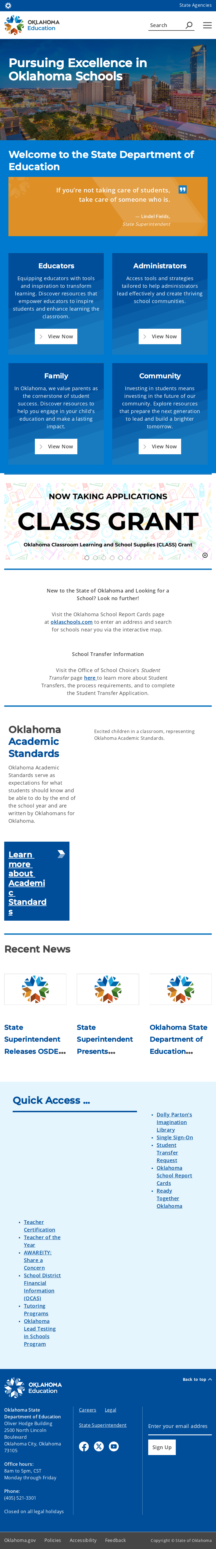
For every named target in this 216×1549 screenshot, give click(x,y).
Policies (52, 1540)
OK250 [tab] (104, 558)
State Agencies (195, 5)
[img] (108, 90)
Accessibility (83, 1540)
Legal (110, 1410)
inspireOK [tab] (129, 558)
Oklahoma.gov (20, 1540)
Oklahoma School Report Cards (174, 1175)
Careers (87, 1410)
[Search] (171, 25)
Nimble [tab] (120, 558)
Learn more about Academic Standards (27, 883)
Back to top (197, 1379)
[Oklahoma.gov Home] (8, 5)
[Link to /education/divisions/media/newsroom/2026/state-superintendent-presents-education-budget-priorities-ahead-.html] (108, 989)
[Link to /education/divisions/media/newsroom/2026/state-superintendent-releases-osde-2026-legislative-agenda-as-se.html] (35, 989)
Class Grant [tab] (87, 558)
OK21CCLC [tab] (95, 558)
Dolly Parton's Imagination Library (174, 1122)
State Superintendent (103, 1425)
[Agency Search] (189, 25)
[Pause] (205, 555)
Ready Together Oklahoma (169, 1198)
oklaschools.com (72, 621)
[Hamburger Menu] (207, 25)
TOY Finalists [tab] (112, 558)
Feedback (115, 1540)
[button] (56, 336)
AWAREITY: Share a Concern (38, 1260)
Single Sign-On (175, 1137)
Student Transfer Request (167, 1153)
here (90, 677)
